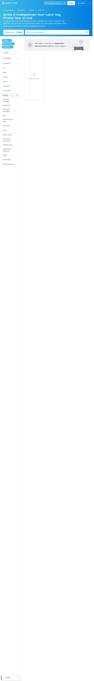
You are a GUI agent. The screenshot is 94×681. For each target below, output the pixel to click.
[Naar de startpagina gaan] (8, 3)
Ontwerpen (9, 32)
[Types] (17, 53)
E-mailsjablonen (8, 10)
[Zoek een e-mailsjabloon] (55, 32)
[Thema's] (17, 63)
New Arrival (21, 10)
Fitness (31, 10)
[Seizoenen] (17, 58)
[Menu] (89, 3)
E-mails (19, 32)
